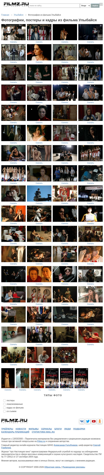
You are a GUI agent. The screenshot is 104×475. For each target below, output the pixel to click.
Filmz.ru (41, 441)
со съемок (11, 411)
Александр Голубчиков (65, 445)
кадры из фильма (15, 408)
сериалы (46, 429)
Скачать (13, 42)
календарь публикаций (15, 432)
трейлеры (7, 429)
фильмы (33, 429)
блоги (58, 429)
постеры (11, 400)
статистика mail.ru (43, 432)
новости (21, 429)
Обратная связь (52, 467)
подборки (79, 429)
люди (67, 429)
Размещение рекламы (73, 467)
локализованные (15, 404)
